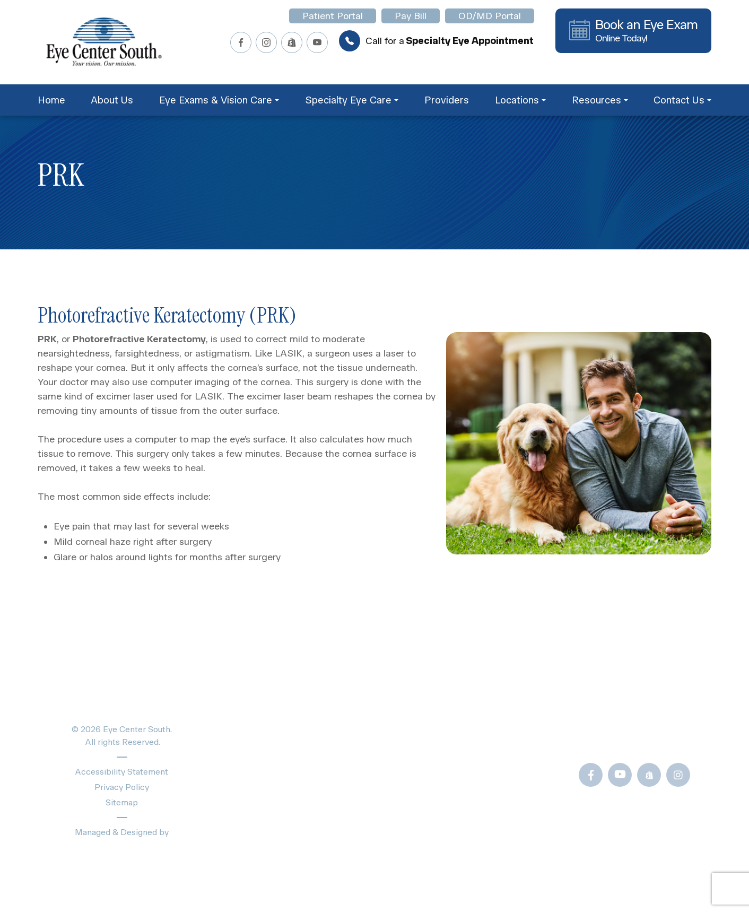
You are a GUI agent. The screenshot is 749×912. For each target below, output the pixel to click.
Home (51, 100)
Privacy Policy (121, 787)
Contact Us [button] (682, 100)
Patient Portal (332, 16)
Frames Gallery (459, 773)
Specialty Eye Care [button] (351, 100)
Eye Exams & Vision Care (291, 720)
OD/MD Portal (489, 16)
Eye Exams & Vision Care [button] (219, 100)
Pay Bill (410, 16)
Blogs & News (458, 720)
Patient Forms (457, 702)
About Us (112, 100)
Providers (446, 100)
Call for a (436, 40)
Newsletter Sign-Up (471, 845)
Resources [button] (600, 100)
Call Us (621, 739)
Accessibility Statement (121, 772)
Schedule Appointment (286, 813)
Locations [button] (520, 100)
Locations (256, 794)
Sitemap (122, 802)
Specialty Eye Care (278, 739)
